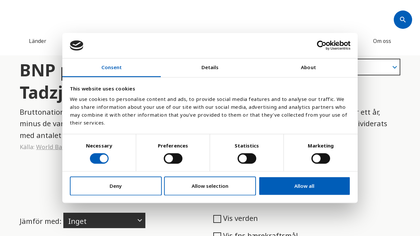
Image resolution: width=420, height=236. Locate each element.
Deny (116, 186)
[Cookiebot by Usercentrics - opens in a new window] (321, 45)
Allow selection (210, 186)
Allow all (304, 186)
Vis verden (235, 218)
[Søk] (403, 19)
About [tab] (308, 67)
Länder (37, 41)
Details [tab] (210, 67)
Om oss (382, 41)
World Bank (52, 147)
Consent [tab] (111, 67)
